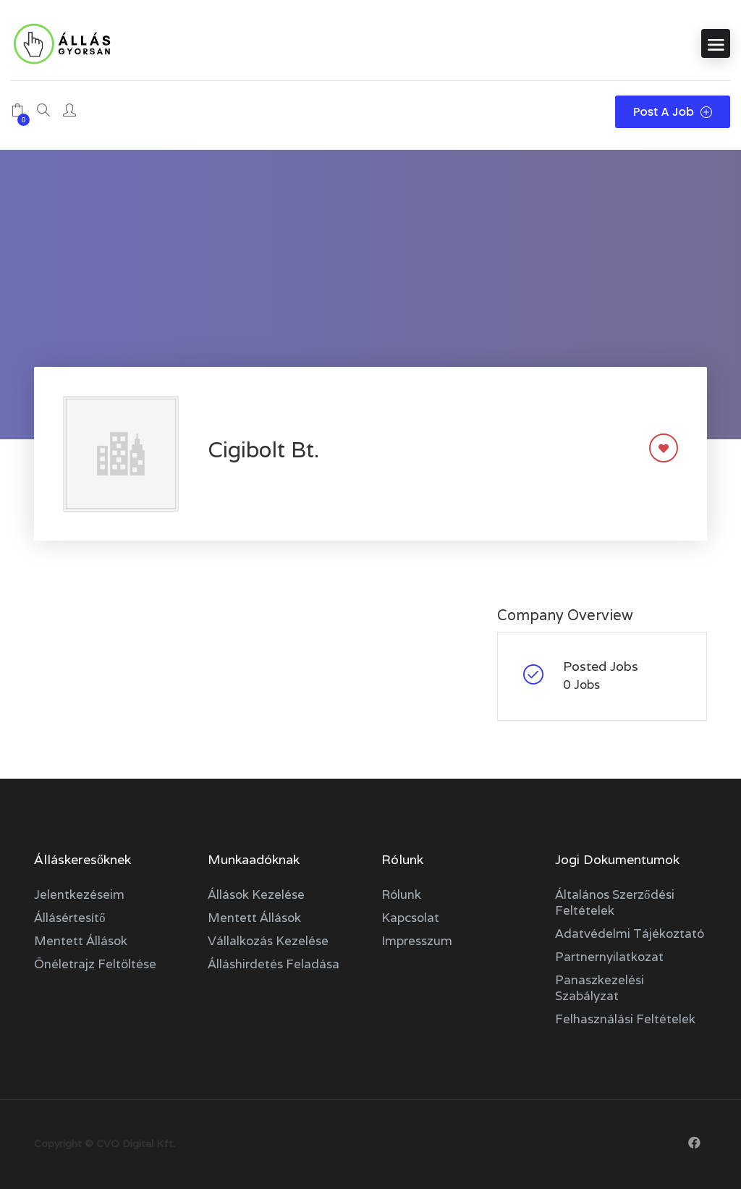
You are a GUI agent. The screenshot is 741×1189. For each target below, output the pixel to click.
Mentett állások (80, 941)
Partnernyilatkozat (609, 957)
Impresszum (416, 941)
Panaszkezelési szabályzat (599, 988)
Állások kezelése (256, 894)
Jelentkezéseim (79, 894)
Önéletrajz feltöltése (95, 964)
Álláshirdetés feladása (273, 964)
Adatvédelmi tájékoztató (629, 934)
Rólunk (401, 894)
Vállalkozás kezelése (268, 941)
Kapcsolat (410, 918)
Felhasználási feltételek (625, 1019)
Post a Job (672, 111)
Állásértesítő (70, 918)
